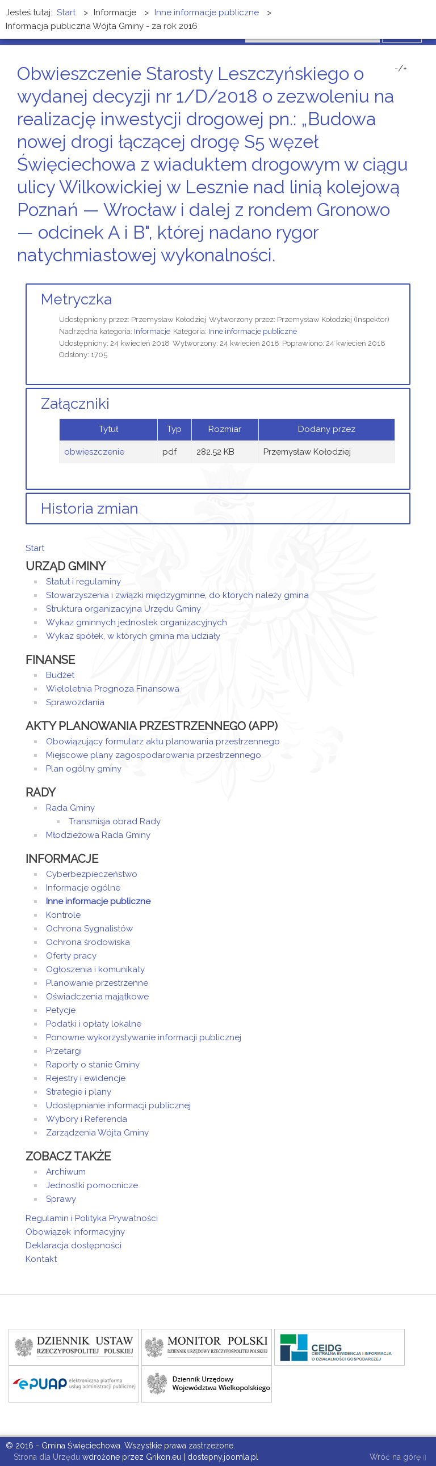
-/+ (401, 68)
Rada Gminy (70, 808)
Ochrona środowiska (88, 942)
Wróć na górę (398, 1457)
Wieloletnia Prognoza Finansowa (112, 689)
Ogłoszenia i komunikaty (95, 969)
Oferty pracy (71, 956)
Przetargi (64, 1051)
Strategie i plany (78, 1092)
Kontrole (63, 915)
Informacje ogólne (83, 888)
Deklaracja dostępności (73, 1245)
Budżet (60, 675)
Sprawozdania (75, 702)
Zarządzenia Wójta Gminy (97, 1133)
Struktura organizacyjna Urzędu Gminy (123, 609)
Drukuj (393, 276)
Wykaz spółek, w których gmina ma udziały (133, 636)
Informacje (152, 331)
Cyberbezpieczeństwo (91, 874)
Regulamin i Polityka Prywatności (92, 1218)
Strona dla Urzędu (45, 1456)
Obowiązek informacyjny (75, 1232)
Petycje (61, 1010)
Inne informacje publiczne (252, 331)
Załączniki (75, 403)
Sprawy (61, 1199)
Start (35, 548)
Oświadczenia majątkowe (97, 997)
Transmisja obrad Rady (115, 821)
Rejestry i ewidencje (85, 1078)
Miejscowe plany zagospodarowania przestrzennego (153, 755)
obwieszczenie (94, 452)
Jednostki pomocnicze (92, 1185)
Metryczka (76, 299)
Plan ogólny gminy (83, 769)
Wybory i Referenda (86, 1119)
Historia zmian (90, 508)
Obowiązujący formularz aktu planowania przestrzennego (163, 741)
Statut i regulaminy (83, 582)
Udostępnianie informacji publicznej (118, 1105)
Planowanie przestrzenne (97, 983)
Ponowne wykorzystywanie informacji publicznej (143, 1037)
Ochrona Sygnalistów (89, 928)
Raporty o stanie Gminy (93, 1065)
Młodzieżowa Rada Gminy (98, 835)
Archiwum (66, 1172)
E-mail (407, 276)
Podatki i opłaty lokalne (93, 1024)
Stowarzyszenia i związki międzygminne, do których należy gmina (177, 595)
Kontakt (41, 1259)
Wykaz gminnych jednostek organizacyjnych (136, 622)
